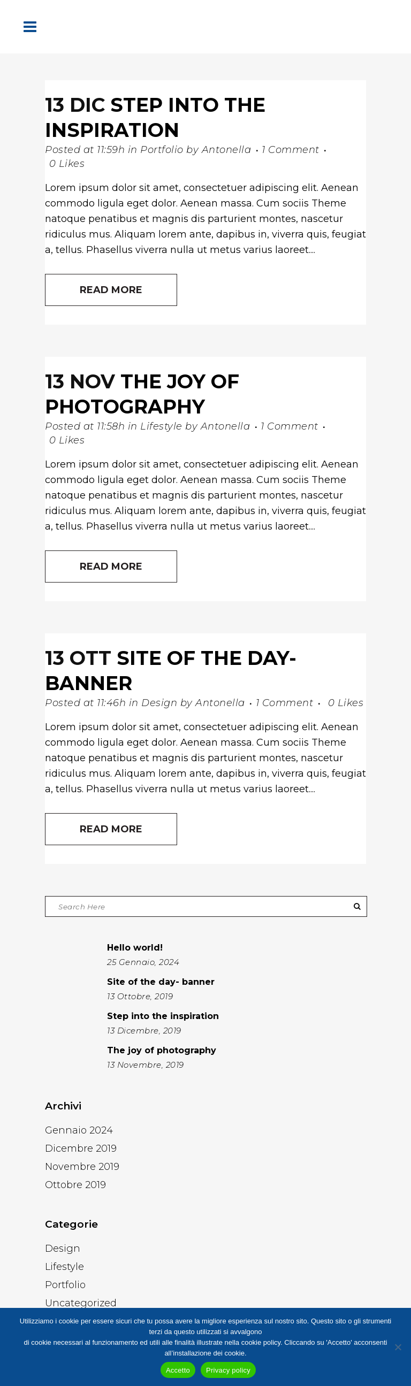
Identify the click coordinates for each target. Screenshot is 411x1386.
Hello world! (135, 948)
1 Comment (290, 150)
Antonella (227, 150)
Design (159, 703)
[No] (397, 1347)
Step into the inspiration (163, 1016)
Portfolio (162, 150)
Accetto (178, 1370)
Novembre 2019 (82, 1167)
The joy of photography (161, 1050)
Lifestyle (161, 426)
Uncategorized (81, 1303)
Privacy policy (228, 1370)
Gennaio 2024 (79, 1130)
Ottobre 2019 (75, 1185)
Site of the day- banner (161, 982)
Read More (111, 290)
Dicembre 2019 (81, 1148)
